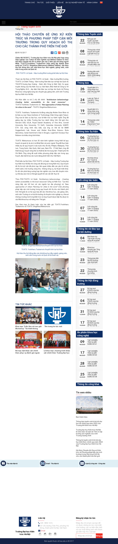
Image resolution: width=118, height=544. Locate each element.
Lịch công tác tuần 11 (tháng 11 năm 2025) (93, 219)
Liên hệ (60, 3)
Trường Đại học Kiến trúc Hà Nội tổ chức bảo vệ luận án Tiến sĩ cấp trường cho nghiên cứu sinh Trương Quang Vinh (89, 433)
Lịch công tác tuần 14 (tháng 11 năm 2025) (93, 187)
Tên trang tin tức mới (53, 326)
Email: (43, 531)
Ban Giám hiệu (81, 417)
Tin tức (40, 3)
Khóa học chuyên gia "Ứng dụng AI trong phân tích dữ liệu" (93, 251)
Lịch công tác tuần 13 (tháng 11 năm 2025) (93, 198)
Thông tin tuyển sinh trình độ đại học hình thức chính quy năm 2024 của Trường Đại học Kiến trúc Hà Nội (89, 443)
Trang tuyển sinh (30, 26)
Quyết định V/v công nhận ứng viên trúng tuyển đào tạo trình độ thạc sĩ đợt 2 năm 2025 (93, 114)
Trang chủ (30, 3)
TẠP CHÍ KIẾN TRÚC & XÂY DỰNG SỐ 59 (92, 364)
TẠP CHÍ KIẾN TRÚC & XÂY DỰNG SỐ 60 (92, 353)
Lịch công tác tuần (87, 180)
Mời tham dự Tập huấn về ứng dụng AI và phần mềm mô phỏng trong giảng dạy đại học (93, 241)
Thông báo (83, 82)
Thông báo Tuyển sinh (89, 34)
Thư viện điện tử (12, 463)
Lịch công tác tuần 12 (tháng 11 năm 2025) (93, 208)
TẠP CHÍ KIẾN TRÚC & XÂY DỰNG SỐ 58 (92, 375)
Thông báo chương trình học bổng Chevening (92, 272)
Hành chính (92, 3)
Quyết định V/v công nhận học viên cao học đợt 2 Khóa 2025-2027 (93, 91)
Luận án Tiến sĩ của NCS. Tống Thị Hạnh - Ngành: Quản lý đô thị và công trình (93, 103)
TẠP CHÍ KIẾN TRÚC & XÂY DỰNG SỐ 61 (92, 342)
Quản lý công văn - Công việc (95, 463)
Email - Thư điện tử (52, 463)
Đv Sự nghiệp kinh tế (75, 3)
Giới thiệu (50, 3)
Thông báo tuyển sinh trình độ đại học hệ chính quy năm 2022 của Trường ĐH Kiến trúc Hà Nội (89, 423)
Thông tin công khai (88, 384)
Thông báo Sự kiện (87, 131)
